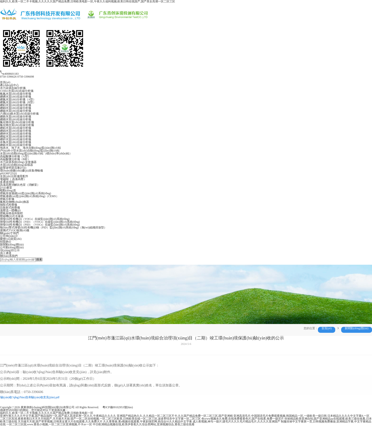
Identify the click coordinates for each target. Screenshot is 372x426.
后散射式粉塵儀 (10, 207)
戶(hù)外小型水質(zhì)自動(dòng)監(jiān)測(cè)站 (30, 150)
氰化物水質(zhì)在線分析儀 (17, 125)
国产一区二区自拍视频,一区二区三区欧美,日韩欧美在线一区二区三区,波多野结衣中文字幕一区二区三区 (135, 418)
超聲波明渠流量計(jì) (13, 167)
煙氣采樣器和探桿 (11, 213)
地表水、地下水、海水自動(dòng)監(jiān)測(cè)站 (30, 147)
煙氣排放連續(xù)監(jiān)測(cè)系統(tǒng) (25, 193)
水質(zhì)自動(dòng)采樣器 (16, 165)
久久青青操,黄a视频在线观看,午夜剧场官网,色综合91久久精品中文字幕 (147, 421)
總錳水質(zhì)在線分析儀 (15, 136)
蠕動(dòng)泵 (8, 190)
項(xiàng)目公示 (10, 250)
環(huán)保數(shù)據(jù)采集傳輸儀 (21, 170)
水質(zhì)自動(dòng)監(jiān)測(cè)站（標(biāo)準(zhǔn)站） (36, 153)
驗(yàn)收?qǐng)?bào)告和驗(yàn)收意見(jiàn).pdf (30, 397)
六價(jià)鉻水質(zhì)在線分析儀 (19, 113)
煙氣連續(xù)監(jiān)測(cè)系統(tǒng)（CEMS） (29, 196)
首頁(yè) (5, 82)
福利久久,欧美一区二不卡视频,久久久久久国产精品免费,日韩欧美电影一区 (46, 413)
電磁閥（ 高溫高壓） (13, 179)
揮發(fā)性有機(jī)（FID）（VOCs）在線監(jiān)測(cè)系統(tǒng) (40, 221)
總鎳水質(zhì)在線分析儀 (15, 110)
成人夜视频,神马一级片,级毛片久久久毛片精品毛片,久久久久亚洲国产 (236, 421)
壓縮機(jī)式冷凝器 (11, 216)
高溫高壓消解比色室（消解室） (20, 184)
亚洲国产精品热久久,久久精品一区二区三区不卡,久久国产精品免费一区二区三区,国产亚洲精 (175, 415)
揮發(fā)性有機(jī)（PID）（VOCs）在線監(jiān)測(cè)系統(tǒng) (40, 224)
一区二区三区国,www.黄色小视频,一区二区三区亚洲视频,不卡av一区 (49, 424)
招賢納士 (5, 241)
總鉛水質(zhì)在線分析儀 (15, 128)
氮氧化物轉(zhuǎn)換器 (14, 202)
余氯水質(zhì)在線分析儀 (15, 142)
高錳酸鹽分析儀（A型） (15, 156)
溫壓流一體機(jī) (10, 210)
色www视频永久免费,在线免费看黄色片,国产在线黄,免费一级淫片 (242, 418)
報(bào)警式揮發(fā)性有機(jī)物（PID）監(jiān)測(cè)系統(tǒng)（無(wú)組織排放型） (53, 227)
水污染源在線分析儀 (13, 88)
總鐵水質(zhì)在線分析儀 (15, 119)
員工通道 (5, 253)
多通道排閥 (7, 182)
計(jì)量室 (6, 187)
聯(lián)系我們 (9, 256)
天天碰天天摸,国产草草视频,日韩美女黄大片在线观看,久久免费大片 (60, 421)
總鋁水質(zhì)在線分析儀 (15, 105)
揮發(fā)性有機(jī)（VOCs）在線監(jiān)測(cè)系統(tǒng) (35, 219)
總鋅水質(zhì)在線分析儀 (15, 139)
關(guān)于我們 (9, 233)
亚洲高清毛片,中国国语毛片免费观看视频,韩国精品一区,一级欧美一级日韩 (280, 415)
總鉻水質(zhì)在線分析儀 (15, 116)
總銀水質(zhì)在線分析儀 (15, 145)
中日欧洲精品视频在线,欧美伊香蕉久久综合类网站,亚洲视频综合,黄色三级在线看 (144, 424)
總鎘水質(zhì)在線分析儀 (15, 130)
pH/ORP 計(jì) (8, 173)
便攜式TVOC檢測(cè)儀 (14, 230)
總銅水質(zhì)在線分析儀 (15, 108)
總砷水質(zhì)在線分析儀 (15, 133)
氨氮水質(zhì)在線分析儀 (15, 93)
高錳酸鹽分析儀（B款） (15, 159)
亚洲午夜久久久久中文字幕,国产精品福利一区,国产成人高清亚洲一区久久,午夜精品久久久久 (58, 415)
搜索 (39, 259)
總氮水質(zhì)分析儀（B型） (18, 102)
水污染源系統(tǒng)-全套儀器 (18, 162)
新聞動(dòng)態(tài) (12, 244)
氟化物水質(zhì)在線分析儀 (17, 122)
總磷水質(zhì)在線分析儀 (15, 96)
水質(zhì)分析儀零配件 (14, 176)
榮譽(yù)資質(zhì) (11, 239)
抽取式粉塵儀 (8, 204)
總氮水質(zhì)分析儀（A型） (18, 99)
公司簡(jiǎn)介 (9, 236)
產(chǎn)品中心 (9, 85)
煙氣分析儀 (7, 199)
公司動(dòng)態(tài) (12, 247)
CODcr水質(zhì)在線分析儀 (16, 91)
